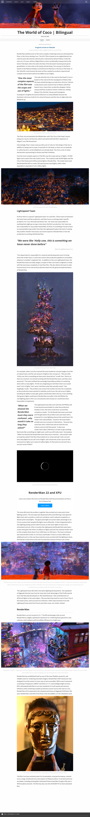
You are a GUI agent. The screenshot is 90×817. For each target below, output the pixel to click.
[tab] (42, 40)
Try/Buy (40, 2)
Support (32, 2)
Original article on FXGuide (45, 47)
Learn (25, 2)
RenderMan (10, 2)
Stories (18, 2)
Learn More (45, 505)
